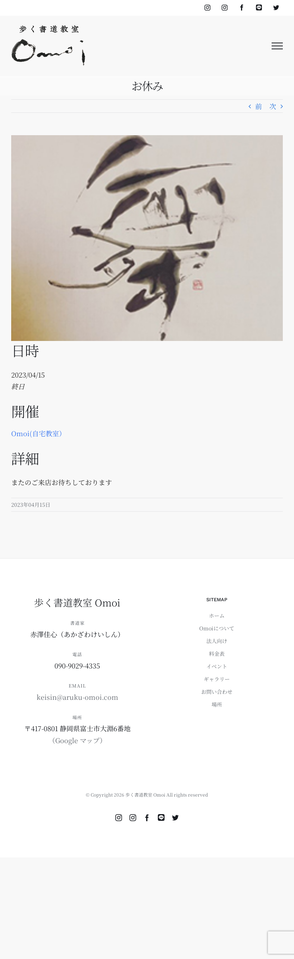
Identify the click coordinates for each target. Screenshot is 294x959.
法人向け (216, 641)
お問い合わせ (216, 691)
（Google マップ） (77, 740)
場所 (217, 704)
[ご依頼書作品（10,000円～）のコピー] (147, 238)
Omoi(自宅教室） (38, 433)
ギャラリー (217, 679)
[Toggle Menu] (277, 46)
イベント (216, 666)
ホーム (217, 615)
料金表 (217, 653)
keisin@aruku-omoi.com (77, 697)
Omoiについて (216, 628)
